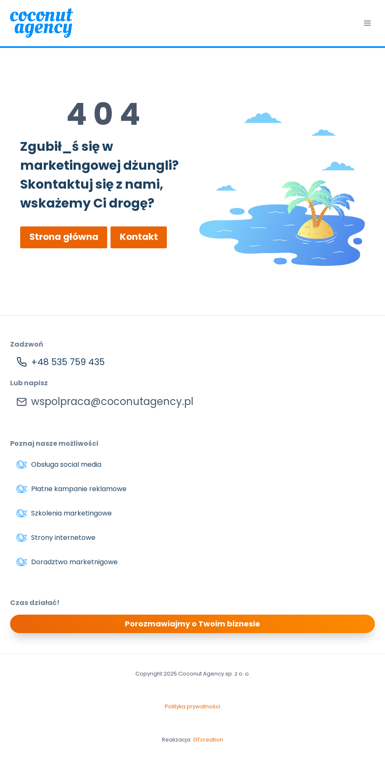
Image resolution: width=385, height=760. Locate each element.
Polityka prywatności (193, 707)
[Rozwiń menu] (367, 22)
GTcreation (208, 740)
